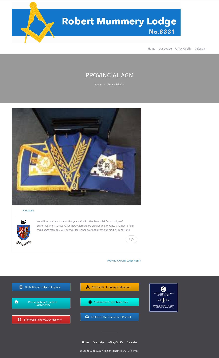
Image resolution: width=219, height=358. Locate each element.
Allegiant (107, 350)
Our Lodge (165, 48)
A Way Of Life (183, 48)
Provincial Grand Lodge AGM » (124, 260)
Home (151, 48)
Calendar (200, 48)
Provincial (28, 210)
